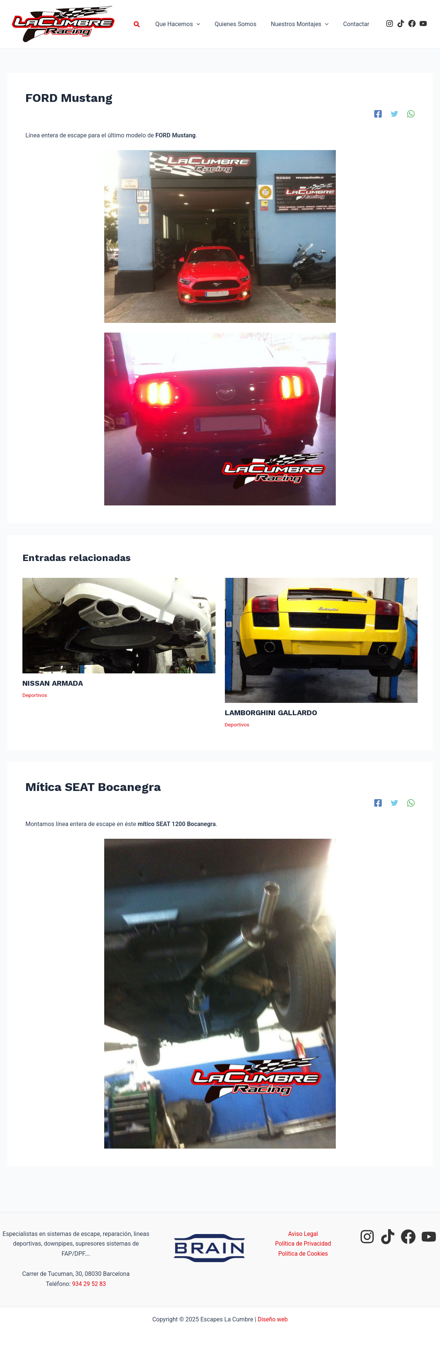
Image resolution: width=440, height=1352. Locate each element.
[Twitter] (394, 114)
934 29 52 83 (89, 1283)
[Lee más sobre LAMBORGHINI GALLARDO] (321, 640)
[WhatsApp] (411, 114)
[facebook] (412, 23)
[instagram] (389, 23)
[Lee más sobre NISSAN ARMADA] (119, 625)
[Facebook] (378, 114)
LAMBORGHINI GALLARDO (272, 712)
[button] (147, 24)
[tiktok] (400, 23)
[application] (205, 24)
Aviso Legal (303, 1233)
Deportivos (34, 695)
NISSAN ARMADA (53, 683)
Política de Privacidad (303, 1243)
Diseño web (272, 1319)
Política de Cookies (303, 1253)
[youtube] (423, 23)
